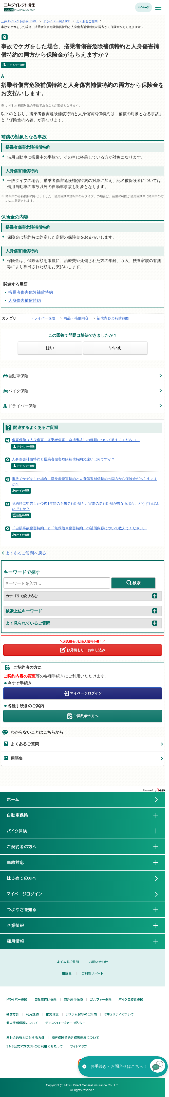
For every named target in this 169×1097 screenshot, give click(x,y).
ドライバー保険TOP (56, 21)
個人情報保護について (22, 1022)
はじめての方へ (22, 878)
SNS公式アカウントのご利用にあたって (34, 1046)
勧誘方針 (12, 1014)
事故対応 (19, 862)
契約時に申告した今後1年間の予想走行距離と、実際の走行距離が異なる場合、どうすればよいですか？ (85, 506)
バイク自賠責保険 (131, 999)
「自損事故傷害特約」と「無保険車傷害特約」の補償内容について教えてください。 (79, 528)
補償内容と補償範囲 (113, 318)
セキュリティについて (119, 1014)
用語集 (17, 758)
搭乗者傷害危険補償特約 (30, 292)
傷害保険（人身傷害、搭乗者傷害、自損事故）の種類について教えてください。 (76, 440)
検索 (137, 582)
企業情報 (19, 925)
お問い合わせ (98, 961)
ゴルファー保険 (100, 999)
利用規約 (32, 1014)
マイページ (143, 7)
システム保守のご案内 (81, 1014)
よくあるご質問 (87, 21)
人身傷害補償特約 (24, 300)
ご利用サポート (92, 973)
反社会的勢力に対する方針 (25, 1037)
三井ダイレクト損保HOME (19, 21)
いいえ (115, 347)
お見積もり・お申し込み (85, 650)
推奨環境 (52, 1014)
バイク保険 (15, 390)
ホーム (13, 799)
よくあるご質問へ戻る (26, 553)
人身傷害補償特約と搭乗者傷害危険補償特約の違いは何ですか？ (63, 459)
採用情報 (19, 941)
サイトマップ (78, 1046)
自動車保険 (15, 375)
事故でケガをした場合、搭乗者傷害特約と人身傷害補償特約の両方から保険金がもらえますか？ (84, 481)
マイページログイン (86, 693)
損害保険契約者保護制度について (75, 1037)
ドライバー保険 (42, 318)
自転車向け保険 (45, 999)
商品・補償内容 (76, 318)
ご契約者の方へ (85, 716)
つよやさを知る (26, 909)
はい (50, 347)
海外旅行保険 (73, 999)
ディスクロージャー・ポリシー (65, 1022)
